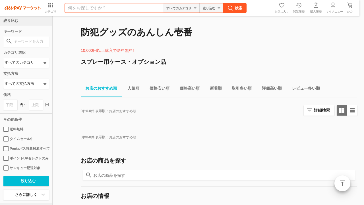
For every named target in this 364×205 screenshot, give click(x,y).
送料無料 (13, 129)
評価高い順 (269, 89)
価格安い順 (157, 89)
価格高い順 (187, 89)
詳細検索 (322, 110)
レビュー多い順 (304, 89)
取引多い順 (239, 89)
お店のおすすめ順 (99, 89)
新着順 (213, 89)
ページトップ (342, 183)
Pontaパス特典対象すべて (26, 148)
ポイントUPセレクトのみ (26, 158)
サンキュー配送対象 (21, 168)
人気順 (131, 89)
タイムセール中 (18, 139)
